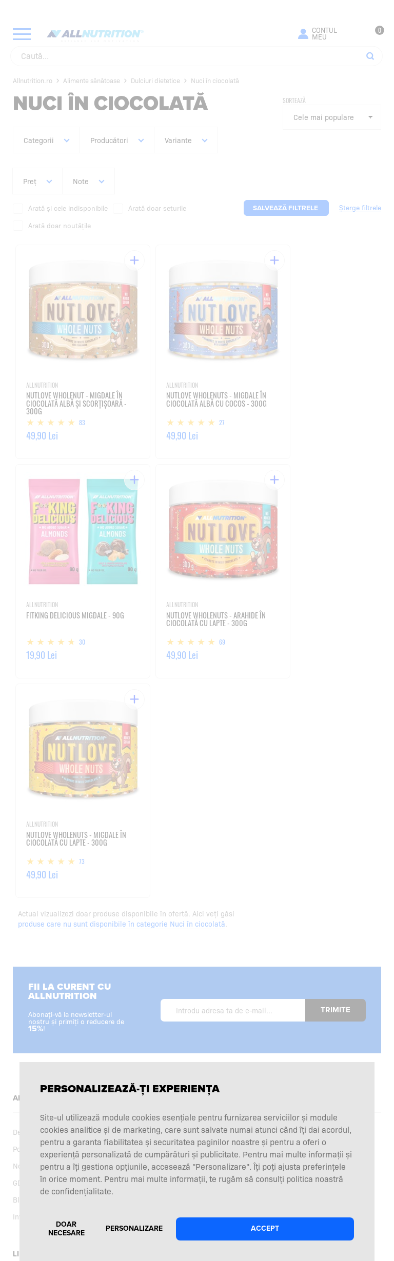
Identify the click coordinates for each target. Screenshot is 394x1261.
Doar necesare (66, 1228)
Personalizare (134, 1228)
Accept (265, 1228)
